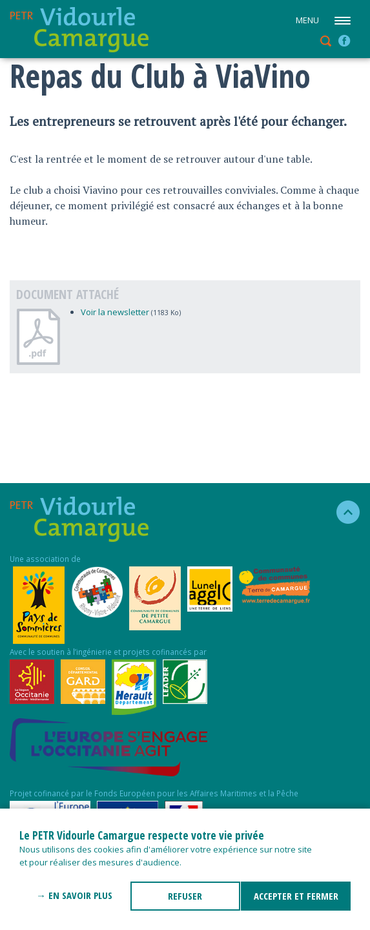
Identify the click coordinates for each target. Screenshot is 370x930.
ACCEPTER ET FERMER (296, 895)
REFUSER (185, 895)
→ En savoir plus (74, 895)
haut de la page (342, 512)
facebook (344, 40)
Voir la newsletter (115, 312)
